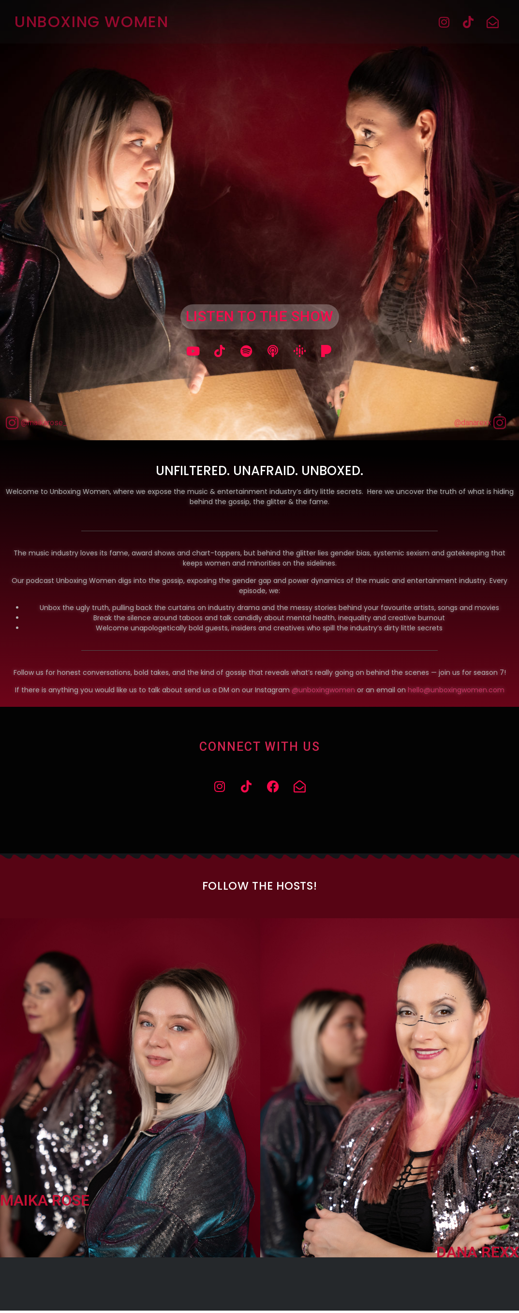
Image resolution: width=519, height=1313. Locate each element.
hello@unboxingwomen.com (456, 691)
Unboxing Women (91, 21)
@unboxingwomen (323, 691)
